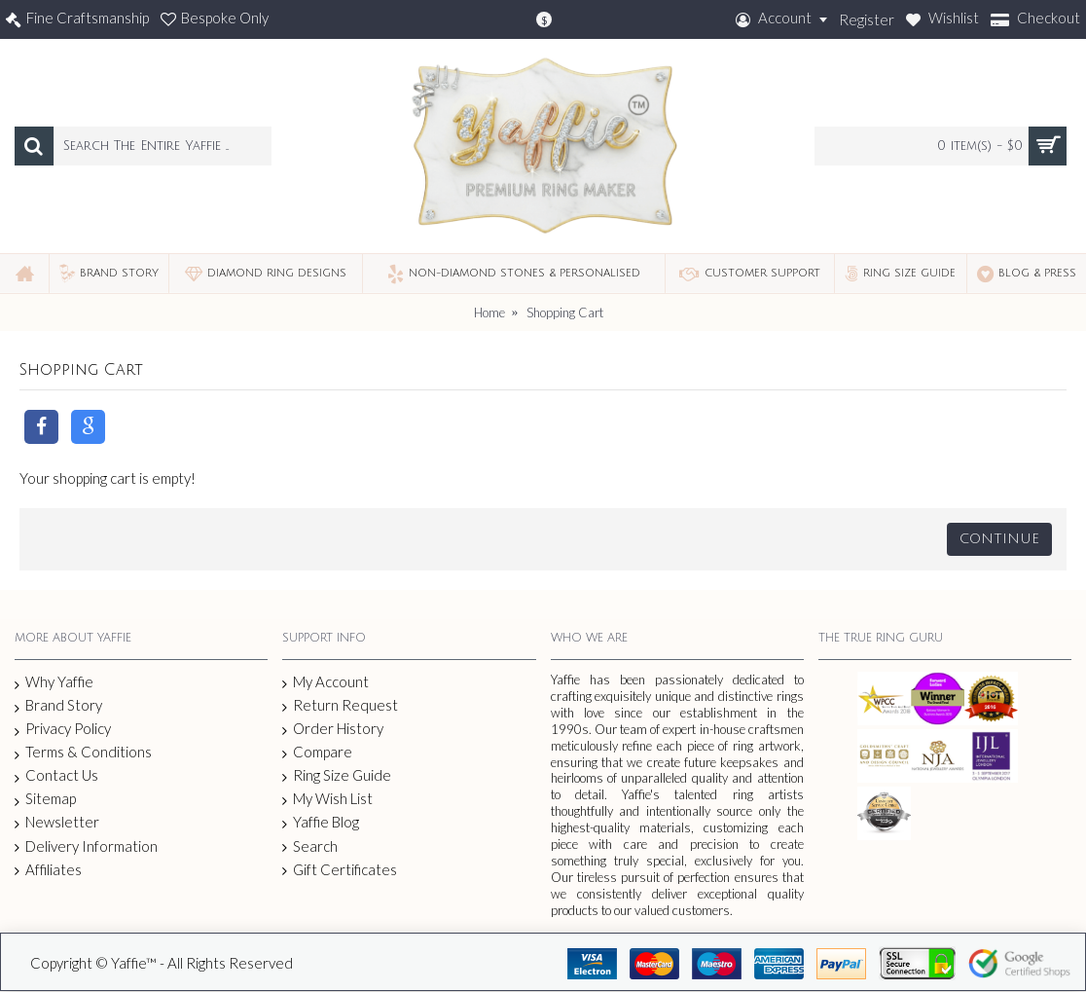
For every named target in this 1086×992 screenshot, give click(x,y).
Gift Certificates (339, 870)
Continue (999, 539)
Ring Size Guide (336, 775)
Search (310, 846)
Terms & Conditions (83, 752)
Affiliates (48, 870)
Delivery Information (86, 846)
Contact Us (56, 776)
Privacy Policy (63, 729)
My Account (325, 682)
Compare (317, 752)
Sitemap (45, 799)
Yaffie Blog (320, 822)
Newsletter (57, 822)
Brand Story (58, 706)
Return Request (340, 705)
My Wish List (327, 799)
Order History (332, 728)
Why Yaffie (54, 682)
